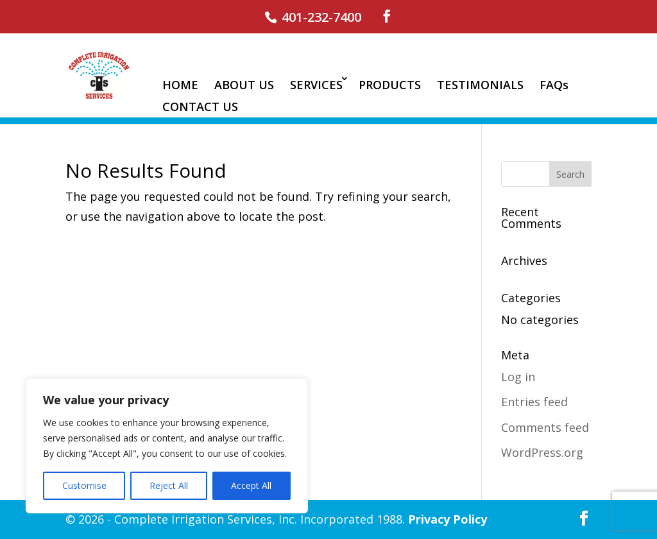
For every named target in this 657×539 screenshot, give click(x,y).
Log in (518, 376)
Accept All (251, 485)
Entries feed (534, 401)
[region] (167, 446)
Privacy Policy (447, 519)
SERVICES (316, 84)
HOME (180, 84)
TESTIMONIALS (480, 84)
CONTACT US (200, 106)
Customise (84, 485)
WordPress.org (542, 452)
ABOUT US (244, 84)
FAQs (554, 84)
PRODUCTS (390, 84)
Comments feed (545, 427)
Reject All (168, 485)
